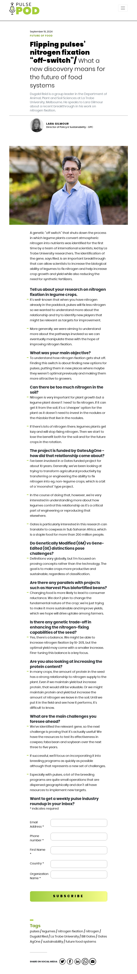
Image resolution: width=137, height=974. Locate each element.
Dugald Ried (39, 936)
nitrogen (92, 931)
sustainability (53, 941)
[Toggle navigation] (123, 8)
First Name (37, 852)
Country (37, 863)
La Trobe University (65, 936)
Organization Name (39, 876)
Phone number (37, 838)
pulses (35, 931)
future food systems (81, 941)
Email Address (37, 824)
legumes (48, 931)
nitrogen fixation (70, 931)
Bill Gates (88, 936)
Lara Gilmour (57, 123)
